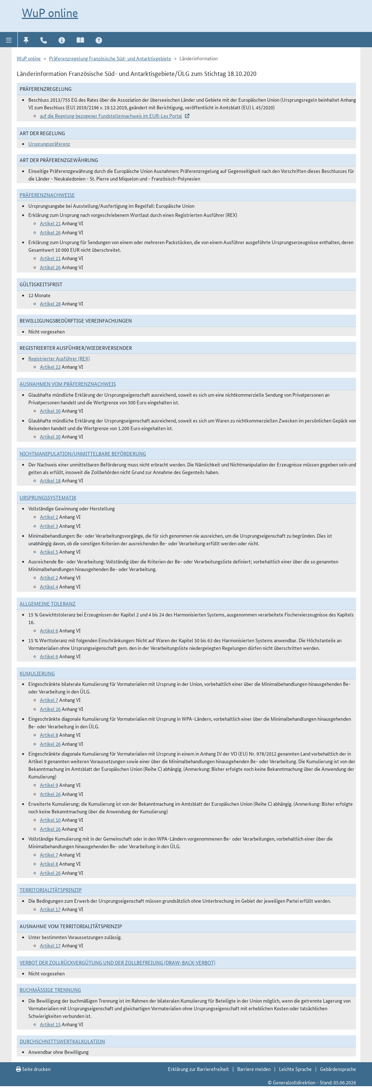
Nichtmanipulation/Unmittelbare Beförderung (83, 453)
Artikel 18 (50, 480)
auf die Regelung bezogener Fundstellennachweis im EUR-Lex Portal (111, 115)
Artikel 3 (49, 525)
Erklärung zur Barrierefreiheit (198, 1068)
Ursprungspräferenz (49, 143)
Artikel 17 (50, 909)
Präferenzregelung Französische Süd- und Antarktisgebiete (110, 58)
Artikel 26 (50, 232)
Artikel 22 (50, 366)
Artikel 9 (49, 784)
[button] (9, 39)
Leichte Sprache (295, 1068)
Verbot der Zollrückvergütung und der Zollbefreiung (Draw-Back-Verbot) (117, 962)
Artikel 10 (50, 819)
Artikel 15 (50, 1024)
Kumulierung (37, 673)
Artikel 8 (49, 734)
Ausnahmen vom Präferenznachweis (68, 383)
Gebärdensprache (338, 1068)
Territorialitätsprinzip (51, 889)
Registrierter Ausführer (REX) (59, 358)
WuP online (50, 12)
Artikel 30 (50, 410)
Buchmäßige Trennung (50, 989)
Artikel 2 (49, 516)
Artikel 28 (50, 303)
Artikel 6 (49, 630)
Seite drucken (33, 1068)
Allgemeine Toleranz (48, 603)
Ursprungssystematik (48, 497)
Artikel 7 (49, 699)
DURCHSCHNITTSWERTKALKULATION (62, 1041)
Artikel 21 (50, 223)
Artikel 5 (49, 551)
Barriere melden (254, 1068)
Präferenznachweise (47, 194)
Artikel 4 (49, 586)
